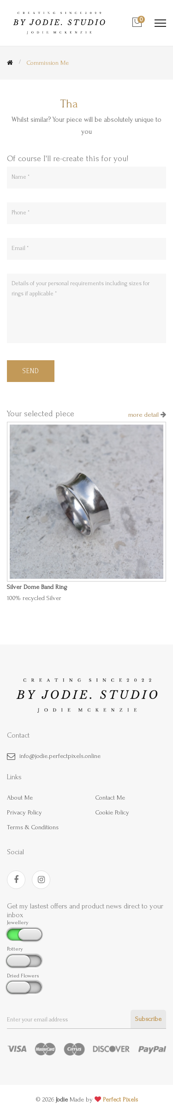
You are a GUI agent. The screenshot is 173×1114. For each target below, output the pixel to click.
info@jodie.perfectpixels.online (60, 755)
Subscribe (148, 1018)
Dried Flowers (23, 976)
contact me (110, 797)
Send (30, 371)
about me (20, 797)
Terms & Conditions (33, 827)
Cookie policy (112, 812)
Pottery (15, 949)
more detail (144, 415)
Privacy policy (24, 812)
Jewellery (18, 923)
